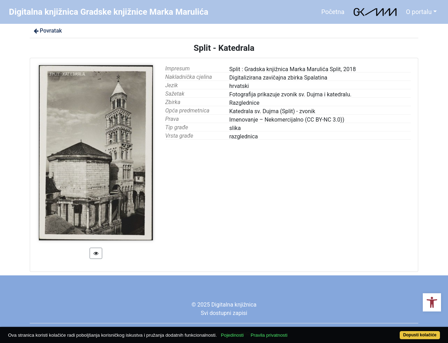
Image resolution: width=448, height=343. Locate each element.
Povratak (47, 30)
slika (235, 128)
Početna (332, 11)
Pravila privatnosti (269, 335)
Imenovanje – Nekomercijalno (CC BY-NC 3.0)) (286, 119)
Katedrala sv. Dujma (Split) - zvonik (272, 111)
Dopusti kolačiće (419, 334)
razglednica (243, 136)
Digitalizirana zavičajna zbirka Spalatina (278, 77)
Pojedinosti (232, 335)
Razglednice (244, 103)
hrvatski (239, 86)
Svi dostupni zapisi (224, 313)
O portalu (419, 11)
